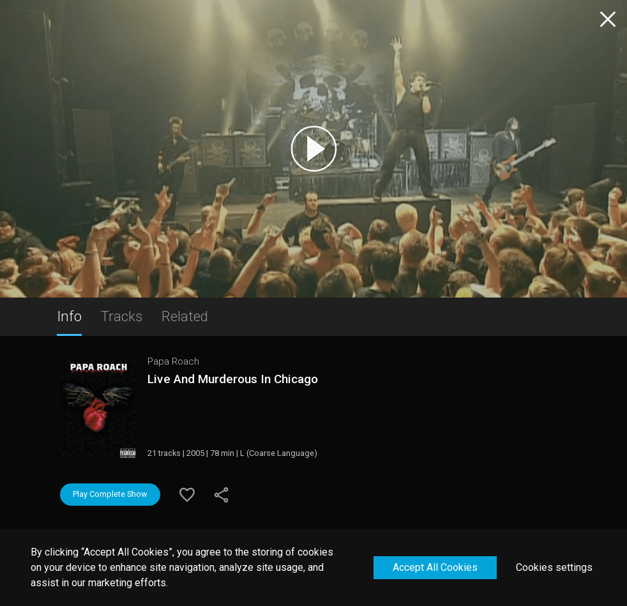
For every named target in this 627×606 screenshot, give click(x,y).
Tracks (121, 316)
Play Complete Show (110, 494)
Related (185, 316)
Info (69, 316)
